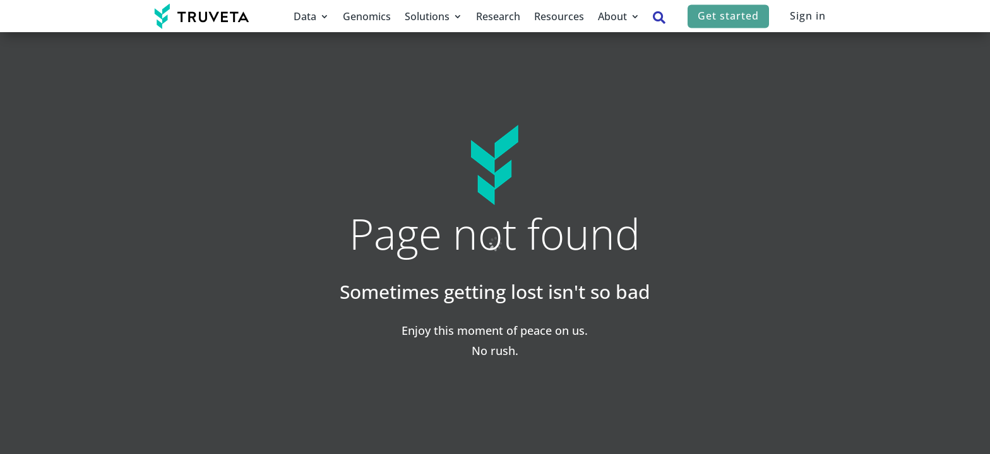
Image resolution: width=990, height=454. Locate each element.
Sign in (808, 16)
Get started (728, 16)
